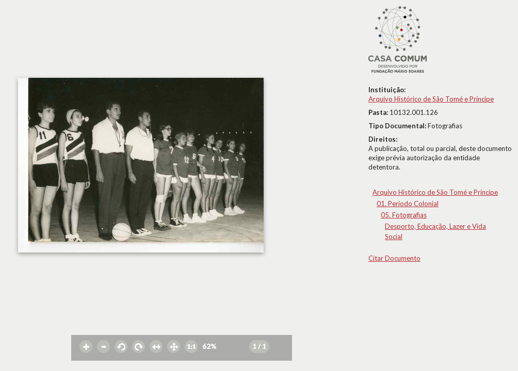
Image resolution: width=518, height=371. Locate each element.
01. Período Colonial (408, 203)
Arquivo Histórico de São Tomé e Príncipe (431, 99)
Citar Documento (394, 258)
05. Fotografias (404, 215)
